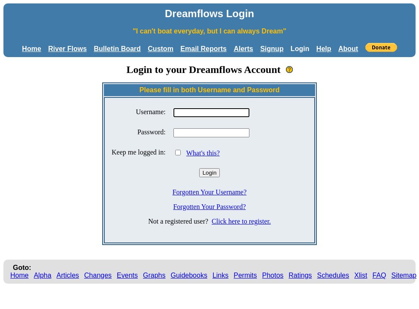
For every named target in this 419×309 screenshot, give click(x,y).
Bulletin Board (117, 48)
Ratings (300, 275)
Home (31, 48)
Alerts (243, 48)
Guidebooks (189, 275)
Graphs (154, 275)
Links (220, 275)
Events (127, 275)
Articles (68, 275)
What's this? (203, 153)
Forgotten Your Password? (209, 206)
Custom (160, 48)
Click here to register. (241, 221)
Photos (272, 275)
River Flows (67, 48)
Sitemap (404, 275)
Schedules (333, 275)
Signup (271, 48)
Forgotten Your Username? (210, 192)
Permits (245, 275)
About (348, 48)
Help (323, 48)
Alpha (43, 275)
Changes (98, 275)
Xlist (360, 275)
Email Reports (203, 48)
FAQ (379, 275)
